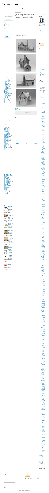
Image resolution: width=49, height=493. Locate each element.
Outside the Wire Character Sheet (42, 77)
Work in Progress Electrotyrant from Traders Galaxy (43, 184)
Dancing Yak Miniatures (7, 101)
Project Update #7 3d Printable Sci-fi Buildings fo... (43, 411)
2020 (41, 82)
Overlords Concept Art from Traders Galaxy (43, 268)
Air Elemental (42, 73)
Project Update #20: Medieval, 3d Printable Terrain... (43, 107)
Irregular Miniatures (6, 124)
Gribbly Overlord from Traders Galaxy (43, 451)
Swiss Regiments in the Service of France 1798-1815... (43, 103)
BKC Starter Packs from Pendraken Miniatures (43, 204)
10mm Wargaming (10, 4)
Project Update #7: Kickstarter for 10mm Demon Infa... (43, 357)
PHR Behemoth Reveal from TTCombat (43, 434)
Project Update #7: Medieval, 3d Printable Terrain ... (43, 254)
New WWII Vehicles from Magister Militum (43, 378)
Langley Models (6, 129)
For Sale (5, 28)
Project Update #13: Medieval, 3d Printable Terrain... (43, 188)
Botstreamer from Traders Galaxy (43, 299)
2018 (41, 455)
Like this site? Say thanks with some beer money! (41, 48)
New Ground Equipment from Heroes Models (43, 364)
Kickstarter (16, 108)
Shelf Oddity (6, 170)
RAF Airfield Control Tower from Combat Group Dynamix (43, 371)
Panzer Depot (6, 150)
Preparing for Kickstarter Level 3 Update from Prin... (43, 228)
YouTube (5, 29)
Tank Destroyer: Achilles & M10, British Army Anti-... (43, 146)
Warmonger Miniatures (7, 196)
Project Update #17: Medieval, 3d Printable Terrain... (43, 134)
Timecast (5, 184)
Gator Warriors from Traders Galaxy (43, 157)
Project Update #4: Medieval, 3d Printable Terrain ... (43, 289)
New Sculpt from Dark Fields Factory (43, 169)
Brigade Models (6, 94)
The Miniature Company (7, 179)
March (42, 96)
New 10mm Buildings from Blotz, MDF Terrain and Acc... (43, 383)
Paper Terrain (6, 152)
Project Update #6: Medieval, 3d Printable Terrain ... (43, 282)
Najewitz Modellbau (18, 109)
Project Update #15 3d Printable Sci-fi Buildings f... (43, 292)
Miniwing (5, 138)
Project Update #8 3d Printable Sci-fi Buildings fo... (43, 403)
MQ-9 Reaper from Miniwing (43, 393)
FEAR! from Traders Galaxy (42, 340)
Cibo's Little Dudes (6, 98)
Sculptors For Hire (6, 25)
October (42, 87)
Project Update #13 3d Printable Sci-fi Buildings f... (43, 304)
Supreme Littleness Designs (8, 175)
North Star (5, 143)
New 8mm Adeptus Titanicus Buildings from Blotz (42, 258)
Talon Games (6, 177)
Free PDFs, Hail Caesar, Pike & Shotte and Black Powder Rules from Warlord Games (10, 216)
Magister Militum (6, 134)
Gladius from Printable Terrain (42, 225)
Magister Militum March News (43, 380)
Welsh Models (6, 197)
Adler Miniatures (6, 80)
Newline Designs (6, 141)
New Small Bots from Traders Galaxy (43, 119)
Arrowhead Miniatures (7, 85)
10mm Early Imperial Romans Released (10, 224)
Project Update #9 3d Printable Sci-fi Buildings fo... (43, 399)
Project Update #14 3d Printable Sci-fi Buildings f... (43, 295)
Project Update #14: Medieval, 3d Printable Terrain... (43, 172)
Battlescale (5, 87)
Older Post (35, 143)
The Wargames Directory (7, 37)
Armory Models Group (7, 84)
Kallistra (5, 126)
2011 (41, 463)
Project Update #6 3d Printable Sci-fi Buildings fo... (43, 430)
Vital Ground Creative (7, 194)
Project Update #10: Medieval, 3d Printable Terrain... (43, 218)
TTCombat (5, 189)
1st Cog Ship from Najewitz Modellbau (43, 215)
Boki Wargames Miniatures (8, 90)
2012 (41, 462)
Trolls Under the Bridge (7, 187)
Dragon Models (6, 103)
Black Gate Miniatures (7, 88)
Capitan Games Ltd (6, 96)
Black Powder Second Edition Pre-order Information (10, 264)
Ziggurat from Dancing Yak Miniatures (43, 301)
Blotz (5, 89)
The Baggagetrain (6, 178)
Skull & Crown (6, 171)
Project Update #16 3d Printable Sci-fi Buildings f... (43, 251)
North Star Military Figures (7, 144)
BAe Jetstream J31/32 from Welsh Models (10, 256)
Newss (5, 142)
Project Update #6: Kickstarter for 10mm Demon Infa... (43, 419)
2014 (41, 460)
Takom (5, 176)
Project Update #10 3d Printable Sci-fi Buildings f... (43, 390)
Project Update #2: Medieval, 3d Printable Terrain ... (43, 325)
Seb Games (5, 168)
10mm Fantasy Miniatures (7, 78)
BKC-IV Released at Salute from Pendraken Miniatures (43, 415)
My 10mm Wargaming (6, 36)
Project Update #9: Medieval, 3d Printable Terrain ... (43, 222)
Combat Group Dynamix (7, 99)
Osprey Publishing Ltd (7, 147)
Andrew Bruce (42, 22)
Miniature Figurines (6, 137)
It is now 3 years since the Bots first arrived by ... (43, 311)
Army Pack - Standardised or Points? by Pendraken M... (43, 308)
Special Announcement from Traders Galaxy (43, 236)
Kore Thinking (6, 127)
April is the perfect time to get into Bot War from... (43, 153)
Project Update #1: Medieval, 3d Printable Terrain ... (43, 318)
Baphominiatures (6, 86)
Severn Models (6, 169)
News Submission (6, 27)
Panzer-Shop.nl (6, 151)
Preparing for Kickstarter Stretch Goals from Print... (43, 315)
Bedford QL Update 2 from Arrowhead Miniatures (43, 423)
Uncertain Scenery (6, 190)
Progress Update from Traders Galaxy (43, 426)
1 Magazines (6, 76)
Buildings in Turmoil (7, 95)
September (42, 88)
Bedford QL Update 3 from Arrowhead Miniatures (43, 361)
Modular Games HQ (7, 139)
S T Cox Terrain (6, 167)
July (41, 91)
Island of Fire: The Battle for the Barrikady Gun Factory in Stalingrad (10, 239)
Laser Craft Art (6, 131)
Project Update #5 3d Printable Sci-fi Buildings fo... (43, 437)
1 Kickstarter (19, 113)
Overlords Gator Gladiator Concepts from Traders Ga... (43, 240)
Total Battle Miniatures (7, 185)
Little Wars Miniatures (7, 133)
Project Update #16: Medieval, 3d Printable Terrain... (43, 138)
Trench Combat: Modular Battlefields (42, 75)
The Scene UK (6, 180)
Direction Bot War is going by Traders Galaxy (43, 447)
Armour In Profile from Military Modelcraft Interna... (43, 180)
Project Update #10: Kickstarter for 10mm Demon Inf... (43, 177)
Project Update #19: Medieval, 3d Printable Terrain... (43, 126)
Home (26, 143)
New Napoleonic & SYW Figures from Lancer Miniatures (43, 349)
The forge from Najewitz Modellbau (43, 265)
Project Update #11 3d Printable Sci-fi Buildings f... (43, 387)
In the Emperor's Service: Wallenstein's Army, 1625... (43, 407)
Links (5, 30)
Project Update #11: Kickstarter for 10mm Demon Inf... (43, 142)
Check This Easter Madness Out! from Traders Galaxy (43, 212)
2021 (41, 81)
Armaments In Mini (6, 83)
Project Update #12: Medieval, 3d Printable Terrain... (43, 196)
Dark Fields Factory (7, 102)
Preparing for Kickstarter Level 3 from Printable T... (43, 374)
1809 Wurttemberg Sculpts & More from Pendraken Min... (43, 336)
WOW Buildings (6, 198)
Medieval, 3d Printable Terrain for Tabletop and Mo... (43, 329)
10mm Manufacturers (7, 24)
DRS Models (6, 104)
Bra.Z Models (6, 92)
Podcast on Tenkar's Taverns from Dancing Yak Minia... (43, 111)
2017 (41, 456)
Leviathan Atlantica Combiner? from (43, 444)
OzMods (5, 148)
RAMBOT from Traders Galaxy (43, 368)
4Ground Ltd (6, 79)
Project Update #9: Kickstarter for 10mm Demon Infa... (43, 208)
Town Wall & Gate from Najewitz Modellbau (42, 244)
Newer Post (17, 143)
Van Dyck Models (6, 191)
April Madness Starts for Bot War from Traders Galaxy (43, 115)
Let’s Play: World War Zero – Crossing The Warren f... (43, 279)
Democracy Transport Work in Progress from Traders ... (43, 99)
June (42, 92)
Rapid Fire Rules (10, 230)
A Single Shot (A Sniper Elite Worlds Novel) (42, 72)
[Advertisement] (9, 45)
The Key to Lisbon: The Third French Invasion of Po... (43, 122)
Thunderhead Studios (7, 183)
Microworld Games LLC (7, 135)
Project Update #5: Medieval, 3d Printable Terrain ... (43, 285)
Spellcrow (5, 173)
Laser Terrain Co (6, 132)
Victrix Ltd (5, 193)
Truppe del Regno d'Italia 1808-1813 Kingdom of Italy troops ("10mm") (42, 69)
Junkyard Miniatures (7, 125)
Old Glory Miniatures (7, 145)
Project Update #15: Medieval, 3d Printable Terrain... (43, 166)
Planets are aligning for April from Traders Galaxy (43, 160)
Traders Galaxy (6, 186)
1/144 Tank (5, 77)
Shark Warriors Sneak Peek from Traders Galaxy (43, 396)
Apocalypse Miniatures (7, 81)
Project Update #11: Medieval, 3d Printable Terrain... (43, 200)
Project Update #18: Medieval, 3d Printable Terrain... (43, 130)
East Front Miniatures (7, 105)
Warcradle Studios (6, 195)
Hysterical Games (6, 122)
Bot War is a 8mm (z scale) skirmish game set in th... (43, 272)
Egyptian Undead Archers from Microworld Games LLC (43, 192)
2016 (41, 457)
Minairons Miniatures (7, 136)
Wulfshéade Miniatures (7, 199)
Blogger (29, 490)
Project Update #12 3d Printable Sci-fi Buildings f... (43, 332)
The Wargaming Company (7, 181)
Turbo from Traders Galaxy (42, 345)
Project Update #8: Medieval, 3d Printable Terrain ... (43, 247)
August (42, 90)
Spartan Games (6, 172)
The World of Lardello (7, 182)
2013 (41, 461)
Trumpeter (5, 188)
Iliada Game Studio (6, 123)
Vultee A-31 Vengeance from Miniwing (43, 276)
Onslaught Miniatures (7, 146)
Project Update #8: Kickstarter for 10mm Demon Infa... (43, 232)
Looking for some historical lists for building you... (43, 262)
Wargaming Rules (6, 26)
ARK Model (5, 82)
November (42, 86)
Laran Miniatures (6, 130)
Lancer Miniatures (6, 128)
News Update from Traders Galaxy (43, 343)
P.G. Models (6, 149)
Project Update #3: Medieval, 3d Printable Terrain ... (43, 321)
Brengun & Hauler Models (7, 93)
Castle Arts (5, 97)
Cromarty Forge (6, 100)
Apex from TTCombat (43, 163)
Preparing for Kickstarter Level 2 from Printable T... (43, 441)
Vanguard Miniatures (7, 192)
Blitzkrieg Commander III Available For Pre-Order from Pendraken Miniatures (10, 248)
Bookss (5, 91)
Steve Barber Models (7, 174)
